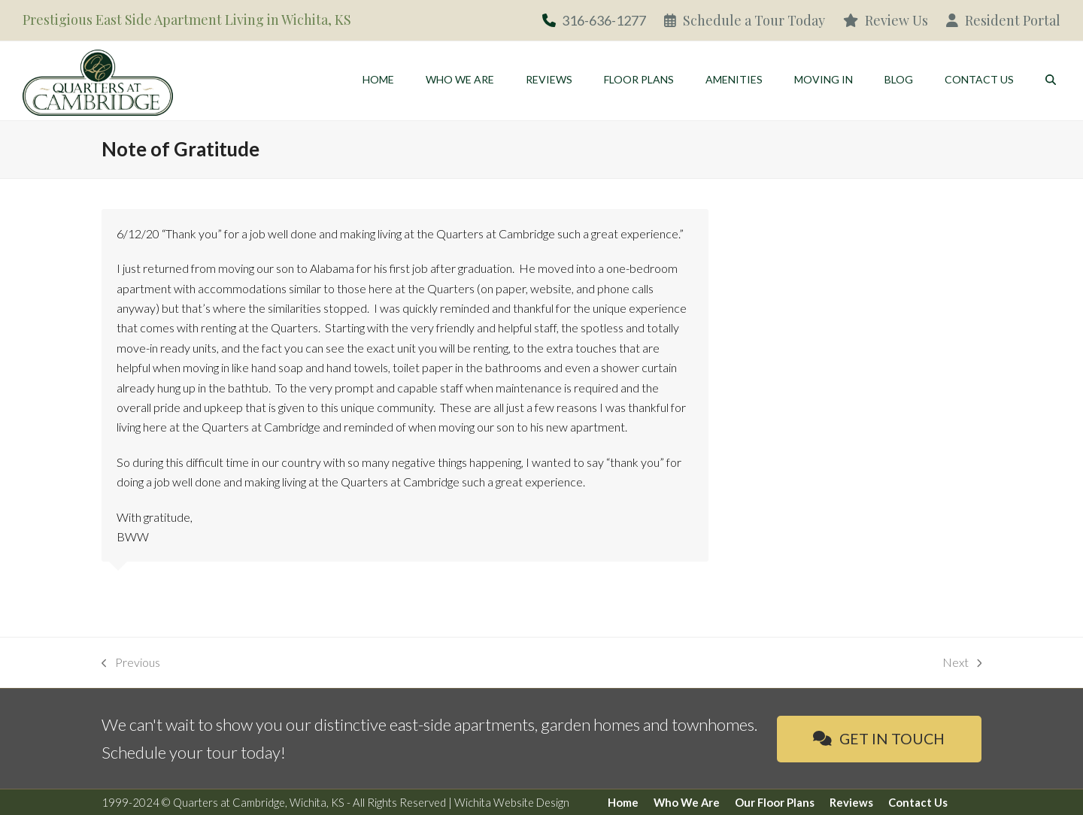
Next (962, 663)
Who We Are (687, 802)
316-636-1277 (604, 20)
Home (623, 802)
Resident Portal (1003, 20)
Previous (131, 663)
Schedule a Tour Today (744, 20)
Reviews (851, 802)
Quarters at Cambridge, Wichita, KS (258, 802)
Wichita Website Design (511, 802)
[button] (1051, 79)
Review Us (885, 20)
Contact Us (918, 802)
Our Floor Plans (775, 802)
